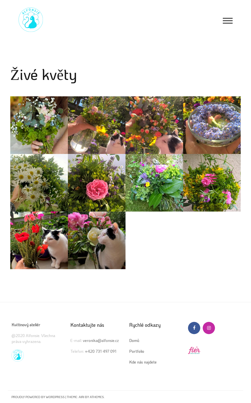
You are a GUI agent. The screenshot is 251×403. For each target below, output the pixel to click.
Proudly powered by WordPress (38, 397)
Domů (134, 340)
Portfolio (136, 351)
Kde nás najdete (143, 362)
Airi (81, 397)
